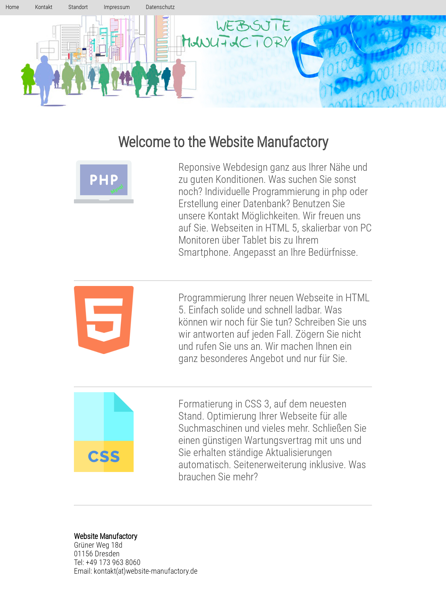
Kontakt (43, 6)
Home (12, 6)
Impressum (117, 6)
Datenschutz (160, 6)
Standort (78, 6)
